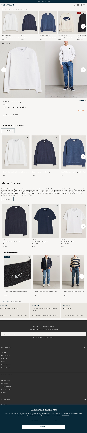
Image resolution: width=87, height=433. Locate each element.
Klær (3, 43)
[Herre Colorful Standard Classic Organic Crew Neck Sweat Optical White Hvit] (11, 22)
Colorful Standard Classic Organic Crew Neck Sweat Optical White (15, 172)
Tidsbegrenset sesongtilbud (43, 1)
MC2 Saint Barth (62, 35)
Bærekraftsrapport (6, 367)
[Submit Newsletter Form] (83, 334)
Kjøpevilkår (4, 358)
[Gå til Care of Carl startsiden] (7, 5)
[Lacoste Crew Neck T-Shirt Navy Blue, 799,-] (45, 225)
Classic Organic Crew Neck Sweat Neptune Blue (48, 37)
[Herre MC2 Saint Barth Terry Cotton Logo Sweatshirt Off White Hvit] (67, 22)
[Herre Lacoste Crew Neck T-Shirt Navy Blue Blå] (45, 221)
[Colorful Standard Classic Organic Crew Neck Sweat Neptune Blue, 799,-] (48, 25)
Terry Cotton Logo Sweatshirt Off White (65, 37)
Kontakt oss (4, 383)
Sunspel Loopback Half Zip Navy (41, 172)
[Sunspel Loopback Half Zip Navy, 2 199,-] (29, 25)
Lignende (13, 125)
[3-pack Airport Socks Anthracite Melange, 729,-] (17, 275)
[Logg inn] (75, 5)
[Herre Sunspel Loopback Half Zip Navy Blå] (29, 22)
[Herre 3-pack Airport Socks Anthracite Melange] (17, 272)
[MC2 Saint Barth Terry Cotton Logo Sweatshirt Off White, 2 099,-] (66, 25)
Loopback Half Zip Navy (25, 37)
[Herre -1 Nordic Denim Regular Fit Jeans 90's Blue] (46, 272)
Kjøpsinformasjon (6, 380)
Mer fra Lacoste (11, 183)
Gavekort (3, 392)
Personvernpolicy (5, 365)
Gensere (8, 43)
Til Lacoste (7, 199)
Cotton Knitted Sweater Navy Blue (12, 242)
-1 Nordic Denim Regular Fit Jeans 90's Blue (45, 291)
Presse (3, 361)
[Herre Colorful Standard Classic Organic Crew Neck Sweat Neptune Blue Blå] (48, 22)
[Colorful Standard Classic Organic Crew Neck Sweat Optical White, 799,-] (10, 25)
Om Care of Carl (5, 355)
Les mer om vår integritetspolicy (43, 337)
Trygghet (3, 352)
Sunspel (23, 35)
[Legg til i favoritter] (27, 137)
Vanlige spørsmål (6, 386)
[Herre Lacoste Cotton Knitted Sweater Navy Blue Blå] (15, 221)
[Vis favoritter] (78, 5)
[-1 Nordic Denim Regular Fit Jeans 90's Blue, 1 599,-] (46, 275)
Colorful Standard (7, 35)
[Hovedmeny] (84, 5)
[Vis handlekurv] (81, 5)
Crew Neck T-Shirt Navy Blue (40, 242)
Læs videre (65, 415)
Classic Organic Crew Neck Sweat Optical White (10, 37)
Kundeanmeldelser (6, 389)
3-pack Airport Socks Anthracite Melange (15, 291)
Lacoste (5, 104)
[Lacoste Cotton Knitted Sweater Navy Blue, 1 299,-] (16, 225)
